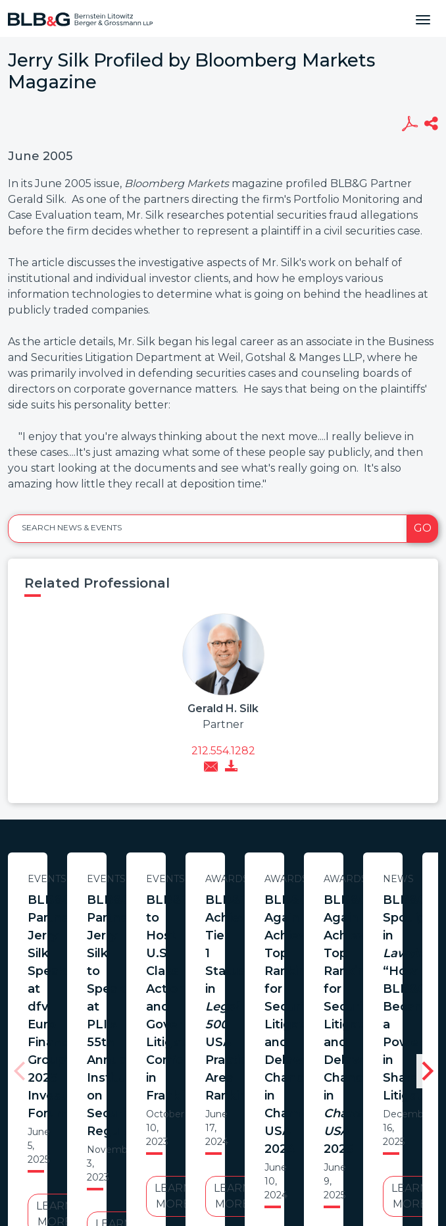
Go (423, 528)
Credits (302, 1131)
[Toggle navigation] (423, 18)
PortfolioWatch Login (385, 1131)
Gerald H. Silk (223, 708)
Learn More (135, 1000)
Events (135, 879)
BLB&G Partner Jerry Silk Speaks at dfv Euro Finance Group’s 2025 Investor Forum (135, 918)
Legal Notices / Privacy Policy (199, 1131)
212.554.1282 (223, 750)
